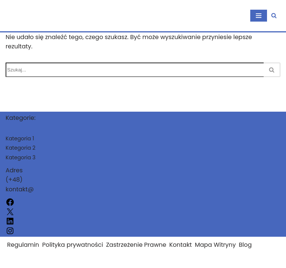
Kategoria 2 (20, 147)
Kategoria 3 (20, 157)
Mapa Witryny (215, 244)
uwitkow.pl (21, 260)
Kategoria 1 (20, 138)
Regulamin (23, 244)
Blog (245, 244)
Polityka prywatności (72, 244)
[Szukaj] (274, 15)
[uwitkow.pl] (21, 15)
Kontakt (180, 244)
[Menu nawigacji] (258, 15)
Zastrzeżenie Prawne (136, 244)
